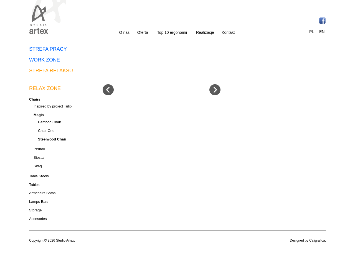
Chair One (46, 131)
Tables (34, 185)
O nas (124, 32)
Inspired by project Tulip (53, 106)
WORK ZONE (44, 60)
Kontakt (228, 32)
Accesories (38, 219)
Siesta (39, 157)
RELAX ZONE (45, 88)
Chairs (34, 99)
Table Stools (39, 176)
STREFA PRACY (48, 49)
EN (321, 31)
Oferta (142, 32)
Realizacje (205, 32)
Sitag (38, 166)
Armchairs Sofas (42, 193)
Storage (35, 210)
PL (311, 31)
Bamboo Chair (49, 122)
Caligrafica (317, 240)
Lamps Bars (38, 201)
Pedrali (39, 149)
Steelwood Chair (52, 139)
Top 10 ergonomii (172, 32)
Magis (39, 115)
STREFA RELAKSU (51, 70)
